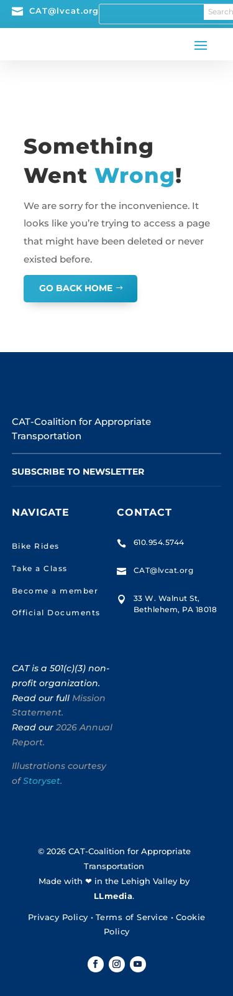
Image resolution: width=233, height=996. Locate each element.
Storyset (41, 780)
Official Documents (56, 612)
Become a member (55, 590)
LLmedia (113, 896)
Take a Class (40, 568)
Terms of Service (132, 917)
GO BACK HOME (75, 288)
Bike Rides (36, 546)
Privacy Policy (58, 917)
